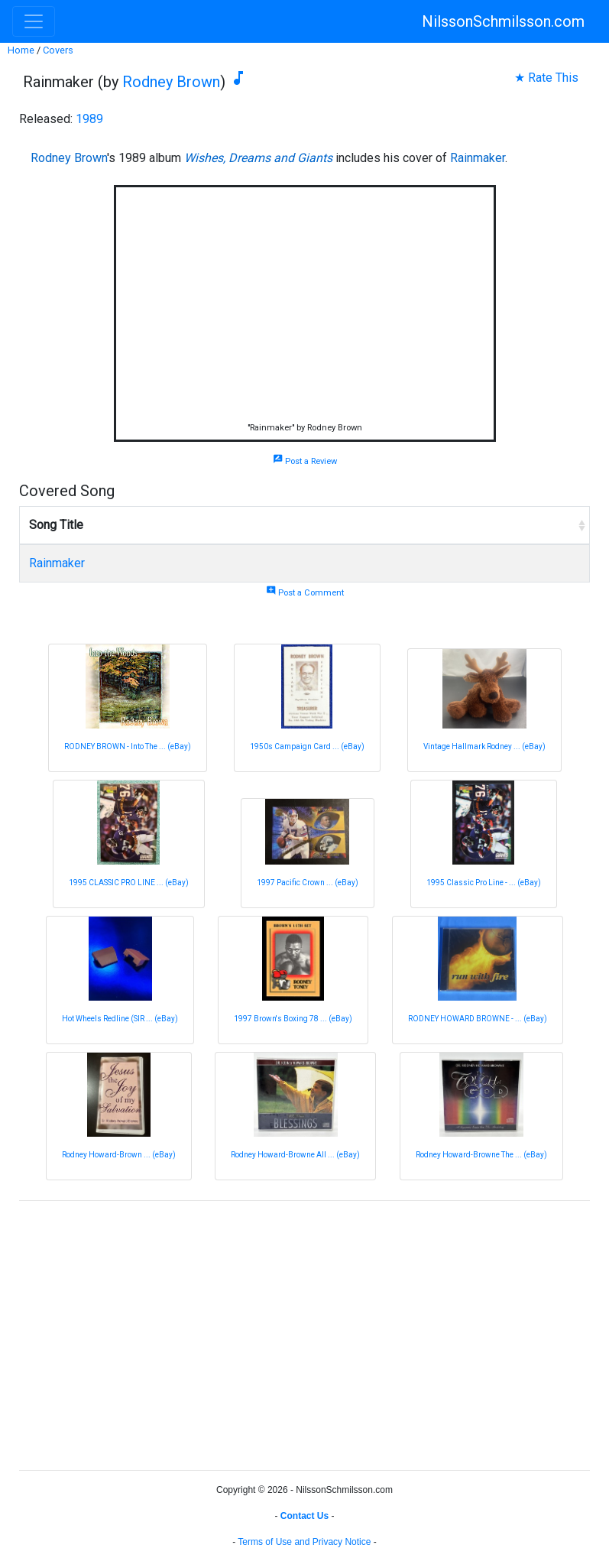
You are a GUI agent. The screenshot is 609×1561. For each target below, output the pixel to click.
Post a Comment (305, 593)
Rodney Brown (171, 82)
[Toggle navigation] (33, 21)
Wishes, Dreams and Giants (258, 158)
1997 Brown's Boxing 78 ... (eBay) (293, 1018)
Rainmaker (477, 158)
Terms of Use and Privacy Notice (304, 1542)
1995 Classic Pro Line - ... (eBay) (483, 882)
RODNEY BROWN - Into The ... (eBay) (127, 746)
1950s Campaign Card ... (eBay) (307, 746)
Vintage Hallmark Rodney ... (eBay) (484, 746)
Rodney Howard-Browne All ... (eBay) (295, 1154)
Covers (58, 50)
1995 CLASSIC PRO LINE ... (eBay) (129, 882)
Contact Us (304, 1516)
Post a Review (305, 461)
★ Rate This (546, 77)
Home (21, 50)
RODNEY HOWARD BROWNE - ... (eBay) (477, 1018)
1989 (89, 119)
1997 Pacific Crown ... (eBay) (307, 882)
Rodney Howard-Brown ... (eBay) (119, 1154)
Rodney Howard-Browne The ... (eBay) (481, 1154)
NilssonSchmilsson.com (503, 21)
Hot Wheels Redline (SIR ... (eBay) (120, 1018)
